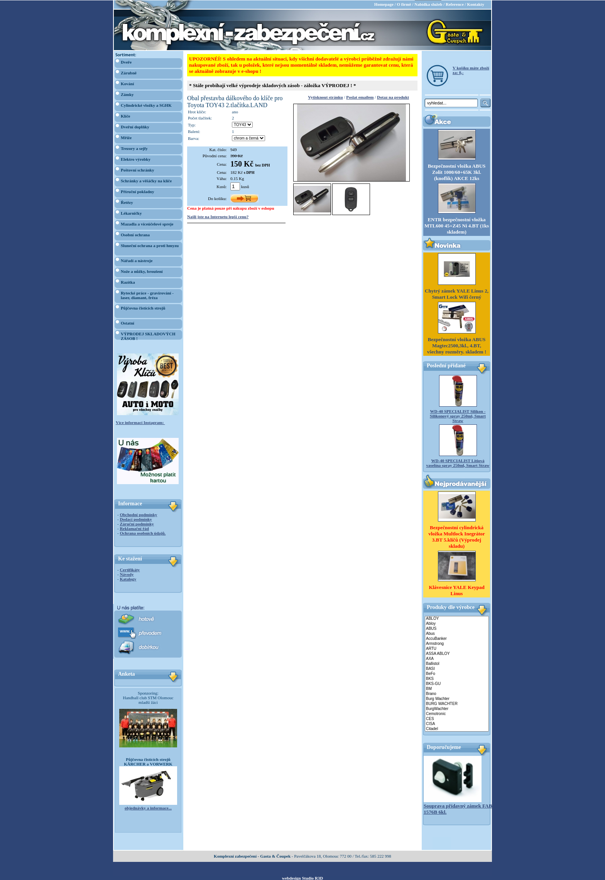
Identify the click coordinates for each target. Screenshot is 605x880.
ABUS (456, 628)
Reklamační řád (134, 528)
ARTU (456, 648)
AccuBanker (456, 638)
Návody (127, 574)
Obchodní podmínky (138, 514)
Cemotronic (456, 713)
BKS (456, 678)
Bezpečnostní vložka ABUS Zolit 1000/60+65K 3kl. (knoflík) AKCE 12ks (457, 172)
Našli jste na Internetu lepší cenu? (217, 216)
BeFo (456, 673)
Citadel (456, 728)
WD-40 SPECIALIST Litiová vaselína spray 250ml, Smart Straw (457, 462)
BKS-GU (456, 683)
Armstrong (456, 643)
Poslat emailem (359, 96)
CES (456, 718)
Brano (456, 693)
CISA (456, 723)
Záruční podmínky (137, 523)
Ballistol (456, 663)
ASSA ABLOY (456, 653)
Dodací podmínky (136, 519)
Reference (455, 4)
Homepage (384, 4)
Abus (456, 633)
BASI (456, 668)
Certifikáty (130, 569)
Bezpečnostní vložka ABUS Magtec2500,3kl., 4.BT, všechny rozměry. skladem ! (457, 345)
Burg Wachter (456, 698)
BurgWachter (456, 708)
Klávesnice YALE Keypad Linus (456, 590)
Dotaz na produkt (393, 96)
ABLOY (456, 618)
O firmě (404, 4)
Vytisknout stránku (325, 96)
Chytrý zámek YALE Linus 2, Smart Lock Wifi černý (456, 294)
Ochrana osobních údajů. (143, 532)
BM (456, 688)
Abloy (456, 623)
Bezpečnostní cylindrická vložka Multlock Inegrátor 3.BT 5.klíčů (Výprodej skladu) (456, 536)
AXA (456, 658)
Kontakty (475, 4)
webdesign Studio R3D (302, 877)
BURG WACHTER (456, 703)
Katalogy (128, 578)
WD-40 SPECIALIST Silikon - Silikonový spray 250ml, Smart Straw (458, 415)
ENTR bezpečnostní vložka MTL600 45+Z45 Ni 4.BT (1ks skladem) (456, 225)
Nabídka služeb (428, 4)
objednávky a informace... (148, 807)
